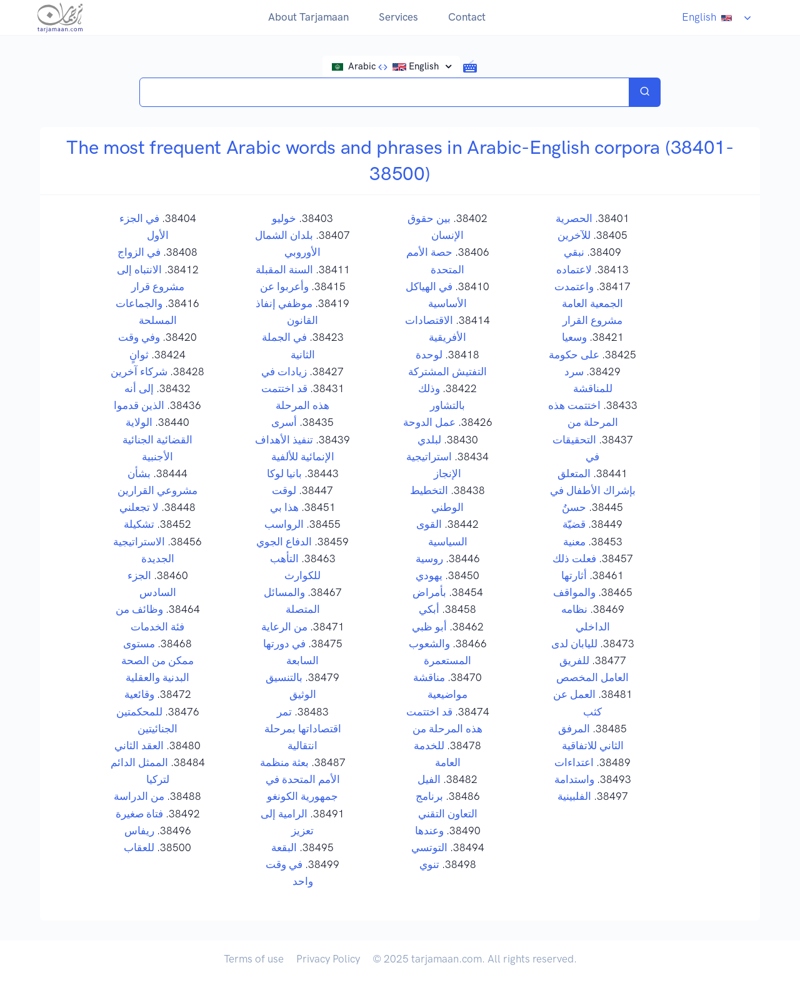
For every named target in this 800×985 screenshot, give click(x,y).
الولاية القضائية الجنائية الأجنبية (157, 439)
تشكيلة (139, 524)
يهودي (429, 575)
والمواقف (574, 592)
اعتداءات (574, 762)
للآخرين (574, 235)
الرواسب (284, 524)
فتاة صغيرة (139, 813)
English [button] (710, 17)
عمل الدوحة (429, 422)
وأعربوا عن (284, 286)
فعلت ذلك (574, 558)
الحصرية (574, 218)
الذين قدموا (139, 405)
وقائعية (139, 694)
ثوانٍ (139, 354)
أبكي (429, 609)
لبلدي (429, 439)
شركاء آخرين (139, 371)
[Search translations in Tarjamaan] (384, 92)
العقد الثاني (139, 745)
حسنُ (574, 507)
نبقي (574, 252)
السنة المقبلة (284, 269)
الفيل (429, 779)
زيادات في (284, 371)
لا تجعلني (139, 507)
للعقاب (139, 847)
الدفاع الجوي (284, 541)
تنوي (429, 864)
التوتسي (429, 847)
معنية (574, 541)
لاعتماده (574, 269)
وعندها (429, 830)
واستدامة (574, 779)
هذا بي (284, 507)
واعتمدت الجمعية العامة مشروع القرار (588, 303)
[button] (470, 65)
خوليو (284, 218)
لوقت (284, 490)
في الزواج (139, 252)
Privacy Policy (328, 958)
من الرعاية (284, 626)
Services (398, 17)
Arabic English (387, 66)
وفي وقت (139, 337)
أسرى (284, 422)
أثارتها (574, 575)
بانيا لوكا (284, 473)
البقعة (284, 847)
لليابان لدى (574, 643)
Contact (467, 17)
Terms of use (254, 958)
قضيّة (574, 524)
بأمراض (429, 592)
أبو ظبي (429, 626)
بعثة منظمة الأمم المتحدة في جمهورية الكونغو (300, 779)
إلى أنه (139, 388)
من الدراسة (139, 796)
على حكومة (574, 354)
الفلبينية (574, 796)
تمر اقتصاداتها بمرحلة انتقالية (302, 728)
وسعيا (574, 337)
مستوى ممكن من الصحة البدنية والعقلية (157, 660)
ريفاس (139, 830)
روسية (429, 558)
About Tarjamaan (308, 17)
